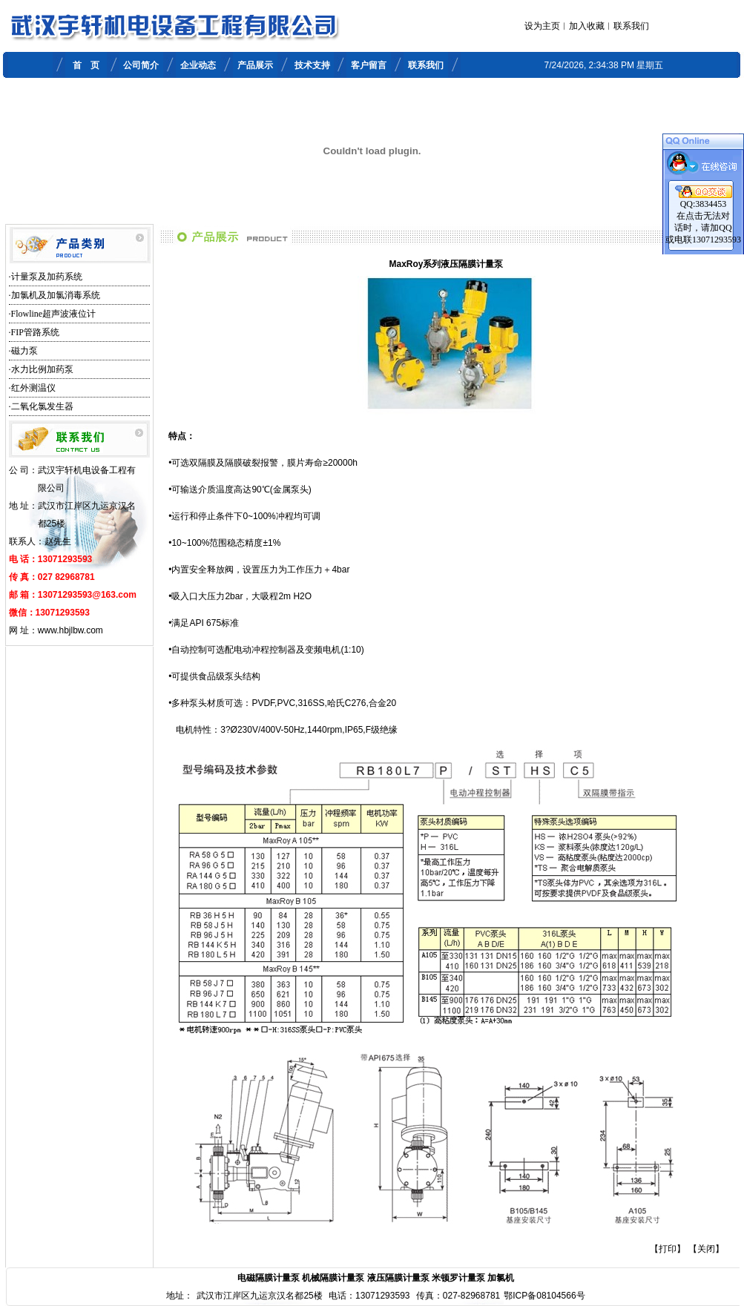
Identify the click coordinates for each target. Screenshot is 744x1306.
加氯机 (500, 1278)
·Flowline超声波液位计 (52, 314)
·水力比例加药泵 (41, 369)
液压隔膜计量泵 (398, 1278)
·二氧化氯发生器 (41, 406)
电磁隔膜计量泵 (268, 1278)
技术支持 (312, 65)
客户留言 (368, 65)
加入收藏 (587, 26)
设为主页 (542, 26)
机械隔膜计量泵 (333, 1278)
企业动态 (198, 65)
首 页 (86, 65)
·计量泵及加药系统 (45, 276)
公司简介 (141, 65)
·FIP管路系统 (34, 332)
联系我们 (631, 26)
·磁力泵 (23, 351)
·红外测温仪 (32, 388)
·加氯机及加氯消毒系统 (54, 295)
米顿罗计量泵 (458, 1278)
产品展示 (255, 65)
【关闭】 (706, 1249)
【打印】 (667, 1249)
